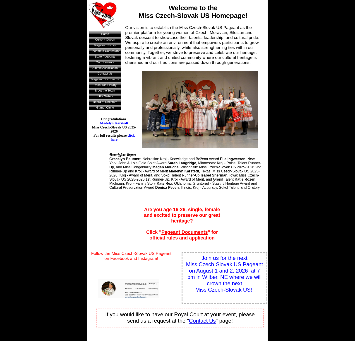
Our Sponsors (105, 62)
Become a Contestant (105, 51)
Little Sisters (105, 96)
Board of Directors (105, 102)
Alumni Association (105, 68)
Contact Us (105, 73)
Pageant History (105, 45)
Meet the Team (105, 90)
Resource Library (105, 85)
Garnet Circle (105, 107)
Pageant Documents (105, 79)
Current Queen (105, 39)
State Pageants (105, 56)
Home (105, 34)
